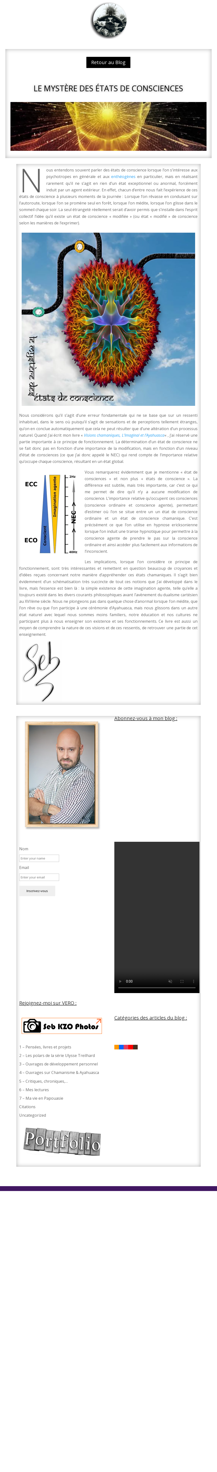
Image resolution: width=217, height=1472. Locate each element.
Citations (27, 1106)
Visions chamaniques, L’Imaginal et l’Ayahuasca (124, 435)
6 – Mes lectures (34, 1089)
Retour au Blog (108, 62)
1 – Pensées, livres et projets (45, 1047)
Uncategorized (32, 1115)
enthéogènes (124, 176)
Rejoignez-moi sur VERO (46, 1003)
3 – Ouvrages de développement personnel (58, 1064)
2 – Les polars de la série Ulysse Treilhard (57, 1055)
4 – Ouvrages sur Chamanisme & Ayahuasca (59, 1072)
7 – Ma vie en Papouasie (41, 1098)
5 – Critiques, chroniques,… (43, 1081)
